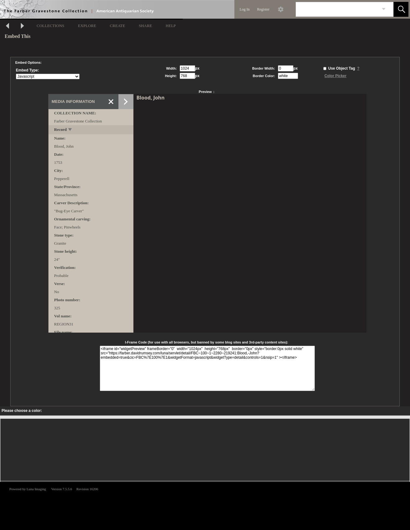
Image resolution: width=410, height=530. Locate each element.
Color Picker (336, 76)
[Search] (337, 9)
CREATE (117, 25)
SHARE (145, 25)
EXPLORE (87, 25)
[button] (401, 9)
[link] (383, 9)
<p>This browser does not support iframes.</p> (205, 505)
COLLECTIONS (50, 25)
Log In (245, 9)
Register (263, 9)
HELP (171, 25)
